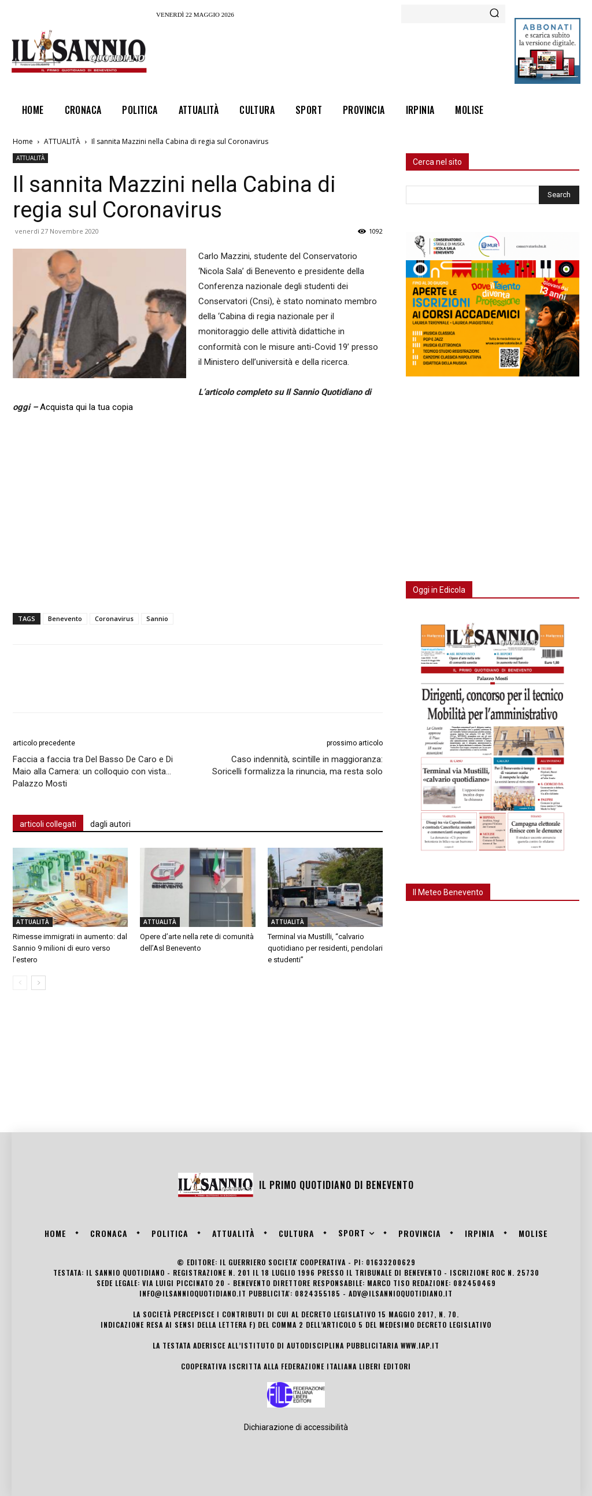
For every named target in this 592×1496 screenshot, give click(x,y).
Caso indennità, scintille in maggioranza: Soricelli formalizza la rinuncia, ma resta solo (297, 765)
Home (23, 141)
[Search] (494, 14)
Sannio (157, 618)
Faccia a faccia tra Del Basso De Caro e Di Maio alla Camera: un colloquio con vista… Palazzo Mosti (93, 771)
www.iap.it (420, 1345)
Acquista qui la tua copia (86, 407)
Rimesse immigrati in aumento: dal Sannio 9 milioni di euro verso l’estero (70, 948)
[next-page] (38, 983)
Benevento (65, 618)
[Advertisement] (366, 55)
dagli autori (110, 824)
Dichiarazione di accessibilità (296, 1427)
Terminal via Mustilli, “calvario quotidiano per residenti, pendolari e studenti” (325, 948)
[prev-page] (20, 983)
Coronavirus (114, 618)
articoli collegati (48, 824)
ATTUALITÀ (62, 141)
